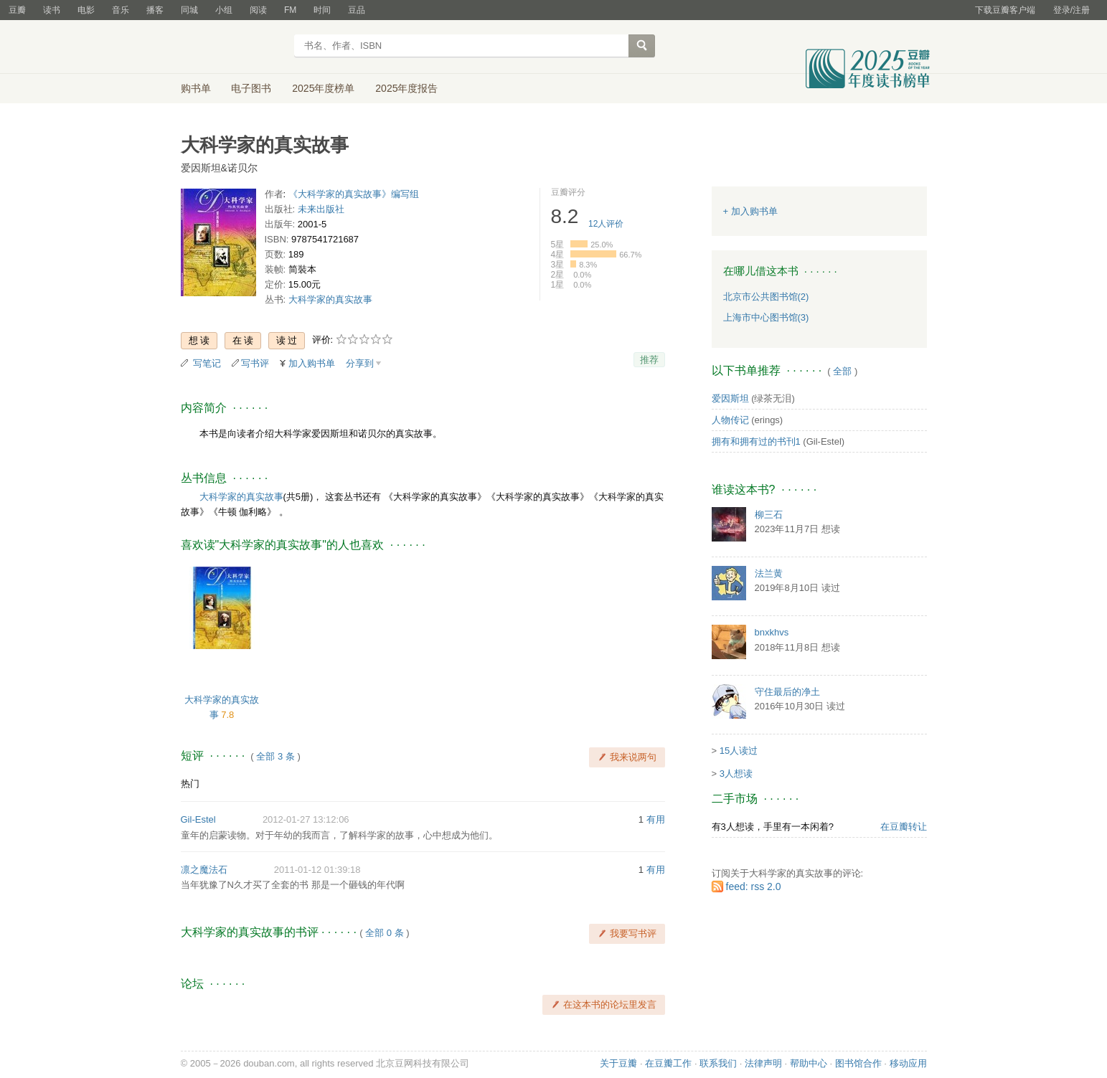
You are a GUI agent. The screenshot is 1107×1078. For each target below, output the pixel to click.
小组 (223, 10)
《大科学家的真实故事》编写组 (353, 194)
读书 (51, 10)
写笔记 (207, 363)
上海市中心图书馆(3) (766, 317)
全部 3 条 (275, 756)
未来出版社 (321, 209)
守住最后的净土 (787, 691)
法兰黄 (769, 573)
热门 (190, 783)
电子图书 (251, 88)
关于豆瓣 (618, 1063)
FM (290, 10)
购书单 (196, 88)
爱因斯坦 (730, 398)
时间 (322, 10)
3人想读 (736, 773)
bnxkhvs (772, 632)
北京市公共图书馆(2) (766, 296)
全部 (842, 371)
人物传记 (730, 420)
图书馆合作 (858, 1063)
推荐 (649, 359)
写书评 (255, 363)
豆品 (356, 10)
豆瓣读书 (233, 47)
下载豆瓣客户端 (1005, 10)
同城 (189, 10)
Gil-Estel (198, 819)
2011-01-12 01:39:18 (317, 869)
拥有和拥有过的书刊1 (756, 441)
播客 (155, 10)
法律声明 (763, 1063)
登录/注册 (1071, 10)
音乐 (120, 10)
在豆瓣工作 (668, 1063)
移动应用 (908, 1063)
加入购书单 (311, 363)
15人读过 (739, 750)
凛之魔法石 (204, 869)
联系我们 (718, 1063)
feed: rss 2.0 (753, 886)
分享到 (360, 363)
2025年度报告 (406, 88)
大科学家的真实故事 (330, 299)
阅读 (258, 10)
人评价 (605, 224)
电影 (86, 10)
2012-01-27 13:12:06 (306, 819)
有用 (655, 819)
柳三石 (769, 514)
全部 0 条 (384, 932)
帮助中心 (808, 1063)
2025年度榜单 (323, 88)
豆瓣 (17, 10)
